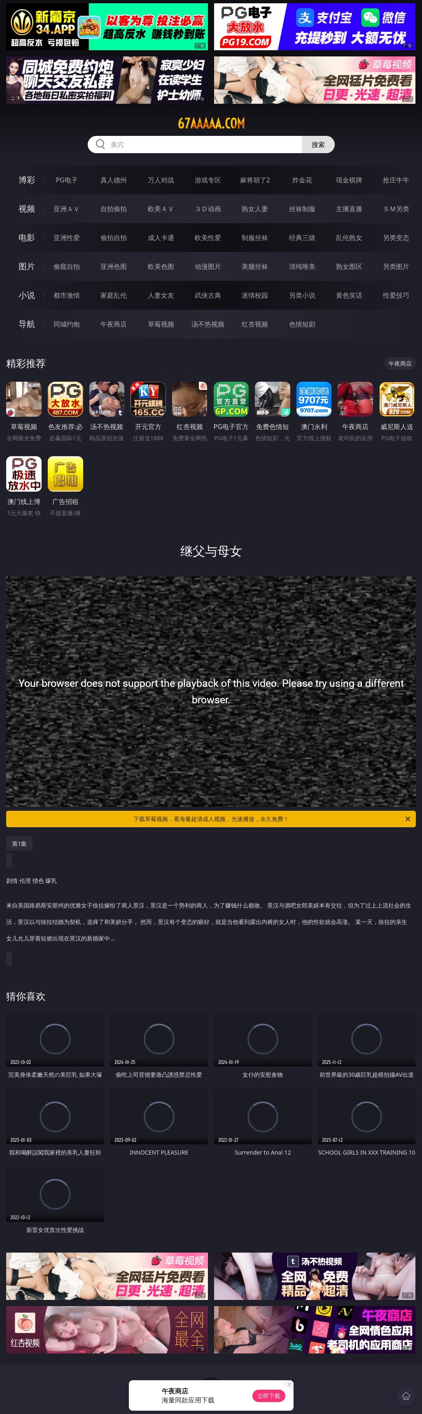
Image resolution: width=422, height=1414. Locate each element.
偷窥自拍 (67, 266)
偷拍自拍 (113, 237)
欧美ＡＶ (161, 208)
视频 (27, 208)
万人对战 (161, 179)
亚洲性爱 (67, 237)
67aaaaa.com (211, 123)
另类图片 (396, 266)
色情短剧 (302, 324)
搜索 (318, 144)
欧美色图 (161, 266)
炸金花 (302, 179)
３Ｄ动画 (208, 208)
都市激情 (67, 295)
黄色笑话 (349, 295)
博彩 (27, 179)
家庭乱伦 (113, 295)
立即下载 (268, 1396)
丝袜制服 (302, 208)
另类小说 (302, 295)
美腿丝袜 (255, 266)
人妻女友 (161, 295)
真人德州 (113, 179)
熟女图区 (349, 266)
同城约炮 (67, 324)
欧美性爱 (208, 237)
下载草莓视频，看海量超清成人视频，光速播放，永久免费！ (272, 819)
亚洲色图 (113, 266)
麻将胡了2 (255, 179)
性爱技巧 (396, 295)
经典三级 (302, 237)
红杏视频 (255, 324)
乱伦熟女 (349, 237)
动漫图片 (208, 266)
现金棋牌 (349, 179)
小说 (27, 295)
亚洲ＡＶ (67, 208)
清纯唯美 (302, 266)
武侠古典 (208, 295)
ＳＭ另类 (396, 208)
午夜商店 (113, 324)
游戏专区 (208, 179)
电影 (27, 237)
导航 (27, 323)
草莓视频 (161, 324)
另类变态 (396, 237)
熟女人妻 (255, 208)
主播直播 (349, 208)
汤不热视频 (207, 324)
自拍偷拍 (113, 208)
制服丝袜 (255, 237)
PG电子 (66, 179)
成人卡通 (161, 237)
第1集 (19, 843)
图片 (27, 266)
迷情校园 (255, 295)
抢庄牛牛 (396, 179)
